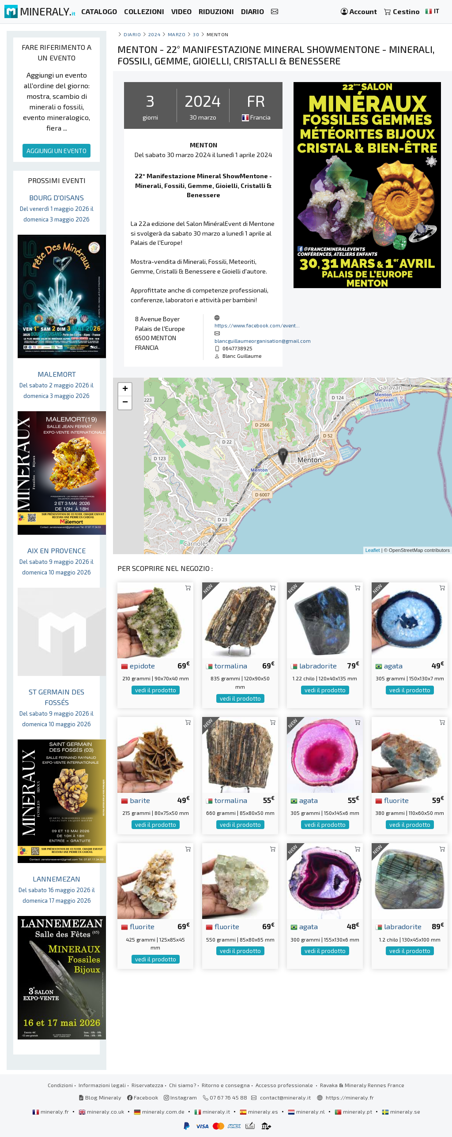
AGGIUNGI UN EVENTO (56, 150)
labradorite (313, 665)
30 (196, 34)
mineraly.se (401, 1111)
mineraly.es (259, 1111)
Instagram (180, 1097)
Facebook (142, 1097)
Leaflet (372, 550)
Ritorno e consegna (226, 1085)
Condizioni (60, 1085)
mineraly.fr (51, 1111)
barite (135, 800)
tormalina (226, 665)
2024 (154, 34)
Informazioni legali (102, 1085)
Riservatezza (147, 1085)
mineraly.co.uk (102, 1111)
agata (389, 665)
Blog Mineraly (100, 1097)
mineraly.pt (354, 1111)
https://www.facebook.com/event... (257, 325)
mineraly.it (212, 1111)
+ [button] (125, 389)
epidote (138, 665)
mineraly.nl (307, 1111)
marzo (177, 34)
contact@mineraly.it (285, 1097)
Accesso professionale (285, 1085)
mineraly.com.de (160, 1111)
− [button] (125, 402)
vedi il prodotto (155, 690)
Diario (132, 34)
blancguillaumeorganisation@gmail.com (263, 341)
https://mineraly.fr (350, 1097)
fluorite (392, 800)
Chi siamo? (182, 1085)
